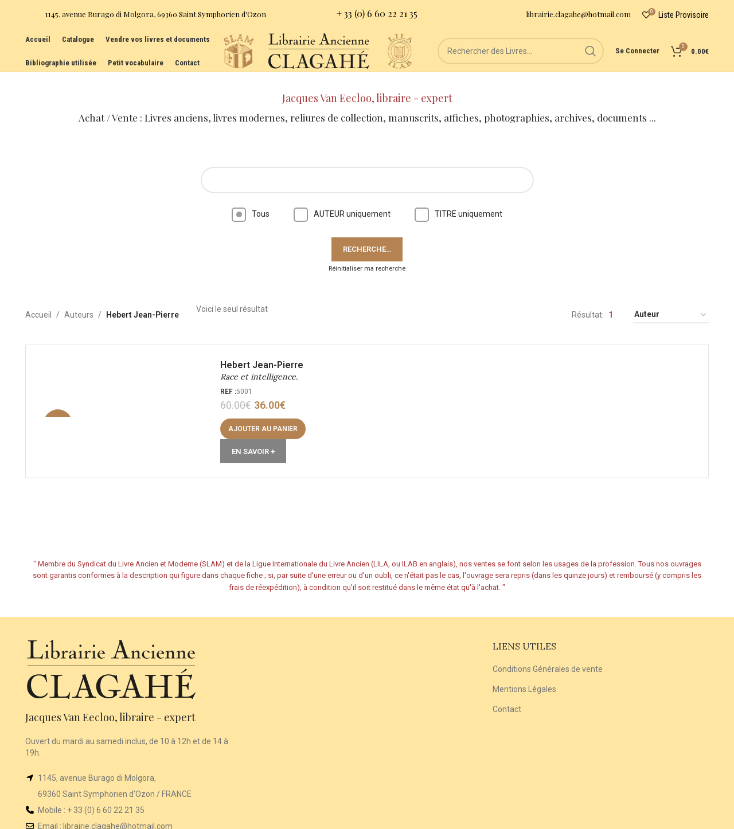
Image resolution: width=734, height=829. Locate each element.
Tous (251, 199)
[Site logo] (205, 62)
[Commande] (671, 301)
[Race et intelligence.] (129, 400)
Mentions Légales (524, 674)
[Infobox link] (145, 17)
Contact (507, 694)
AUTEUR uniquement (342, 199)
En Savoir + (256, 440)
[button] (266, 418)
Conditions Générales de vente (548, 655)
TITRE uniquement (458, 199)
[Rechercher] (521, 63)
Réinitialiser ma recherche (367, 254)
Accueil (38, 301)
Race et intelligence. (262, 366)
